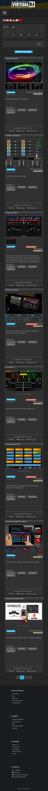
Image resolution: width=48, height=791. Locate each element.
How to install (32, 130)
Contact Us (16, 747)
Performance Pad (13, 444)
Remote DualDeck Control (16, 521)
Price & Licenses (17, 700)
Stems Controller (13, 136)
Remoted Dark (12, 58)
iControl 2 (10, 367)
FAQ (13, 724)
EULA (14, 754)
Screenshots (16, 703)
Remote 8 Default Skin (15, 599)
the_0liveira (39, 248)
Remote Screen (13, 290)
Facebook (16, 770)
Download (15, 694)
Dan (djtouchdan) (37, 169)
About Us (15, 745)
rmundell (40, 478)
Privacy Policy (17, 751)
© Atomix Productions (24, 788)
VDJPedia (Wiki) (17, 726)
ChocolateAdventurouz (35, 92)
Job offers (15, 749)
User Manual (16, 721)
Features (15, 698)
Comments (21, 130)
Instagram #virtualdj (20, 775)
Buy (13, 696)
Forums (14, 728)
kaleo (41, 323)
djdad (41, 555)
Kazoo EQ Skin (12, 213)
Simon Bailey (39, 401)
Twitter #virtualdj (18, 777)
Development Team (37, 630)
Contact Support (17, 719)
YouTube (16, 772)
